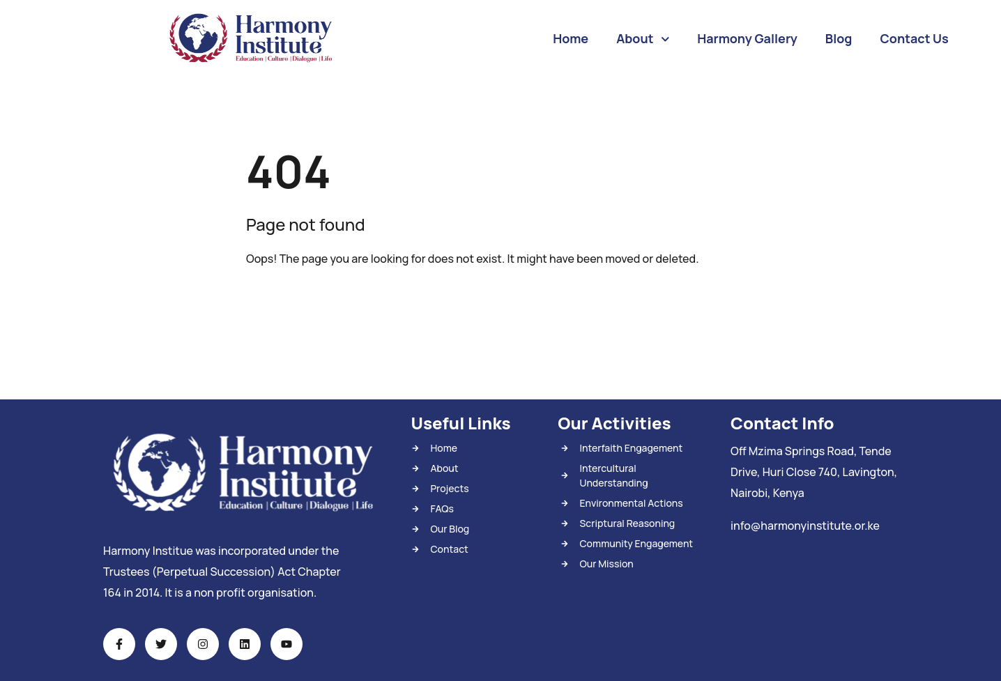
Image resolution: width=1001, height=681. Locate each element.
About (642, 39)
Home (570, 38)
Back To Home (308, 302)
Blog (839, 38)
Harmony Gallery (747, 38)
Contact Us (914, 38)
